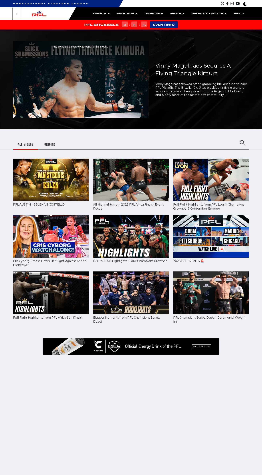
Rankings (153, 13)
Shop (239, 13)
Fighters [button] (127, 13)
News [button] (177, 13)
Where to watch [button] (209, 13)
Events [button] (101, 13)
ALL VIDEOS (25, 144)
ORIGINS (50, 144)
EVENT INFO (164, 24)
